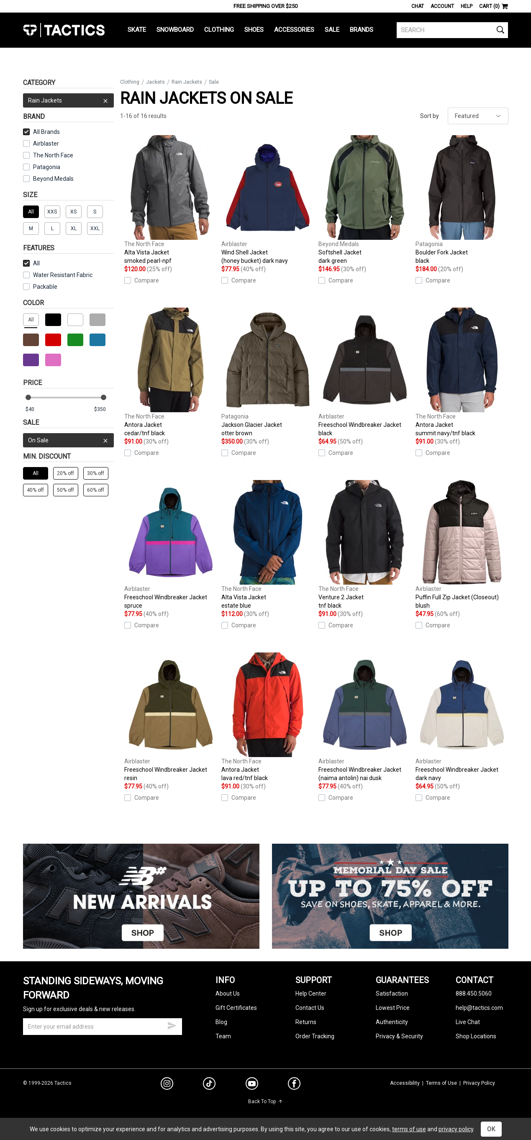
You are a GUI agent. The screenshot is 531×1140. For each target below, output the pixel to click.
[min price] (35, 409)
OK (491, 1129)
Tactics (64, 30)
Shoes (254, 29)
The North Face (53, 155)
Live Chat (468, 1022)
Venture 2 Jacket (364, 545)
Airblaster (46, 143)
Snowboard (175, 29)
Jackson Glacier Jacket (267, 372)
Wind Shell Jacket (267, 200)
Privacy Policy (479, 1083)
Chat (417, 6)
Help (466, 6)
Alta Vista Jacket (170, 200)
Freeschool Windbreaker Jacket (364, 372)
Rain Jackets (68, 100)
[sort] (478, 116)
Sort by (429, 116)
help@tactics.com (479, 1007)
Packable (40, 286)
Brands (361, 29)
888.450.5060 (474, 993)
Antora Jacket (170, 372)
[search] (452, 30)
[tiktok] (209, 1085)
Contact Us (309, 1007)
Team (223, 1036)
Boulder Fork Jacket (462, 200)
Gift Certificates (236, 1007)
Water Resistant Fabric (57, 275)
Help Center (310, 993)
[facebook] (294, 1085)
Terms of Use (441, 1083)
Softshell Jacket (364, 200)
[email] (102, 1026)
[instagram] (167, 1085)
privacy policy (456, 1129)
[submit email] (172, 1024)
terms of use (409, 1129)
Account (442, 6)
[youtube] (252, 1085)
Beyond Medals (53, 178)
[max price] (103, 409)
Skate (137, 29)
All (31, 263)
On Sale (68, 440)
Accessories (294, 29)
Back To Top (265, 1101)
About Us (227, 993)
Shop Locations (476, 1036)
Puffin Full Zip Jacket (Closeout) (462, 545)
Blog (221, 1022)
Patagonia (46, 167)
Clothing (219, 29)
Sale (332, 29)
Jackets (155, 82)
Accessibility (405, 1083)
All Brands (41, 131)
